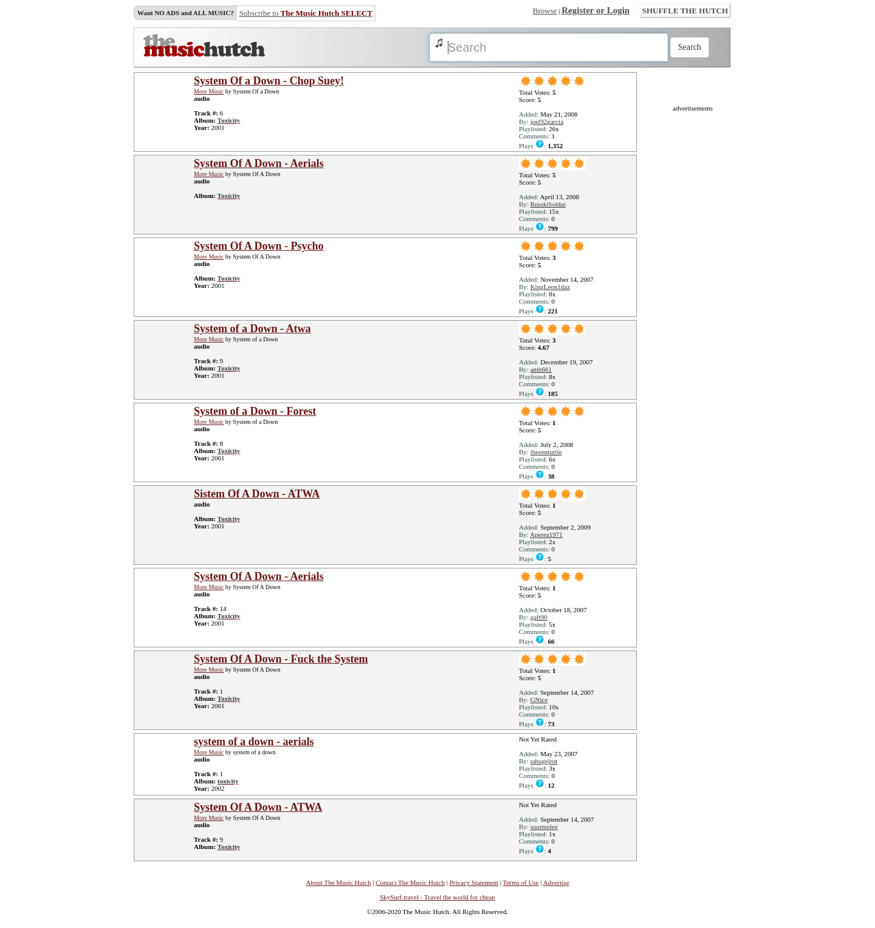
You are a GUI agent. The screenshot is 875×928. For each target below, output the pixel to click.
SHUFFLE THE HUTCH (685, 10)
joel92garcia (546, 121)
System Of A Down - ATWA (258, 807)
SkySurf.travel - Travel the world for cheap (437, 897)
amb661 (541, 369)
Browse (545, 10)
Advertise (556, 882)
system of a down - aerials (254, 741)
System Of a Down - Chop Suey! (269, 81)
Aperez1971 (546, 534)
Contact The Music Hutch (410, 882)
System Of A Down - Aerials (259, 163)
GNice (539, 699)
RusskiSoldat (548, 204)
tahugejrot (544, 761)
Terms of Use (521, 882)
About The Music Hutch (338, 882)
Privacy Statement (474, 882)
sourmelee (544, 826)
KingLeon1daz (550, 286)
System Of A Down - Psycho (259, 246)
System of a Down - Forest (255, 411)
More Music (209, 91)
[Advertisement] (692, 294)
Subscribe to (305, 13)
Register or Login (595, 10)
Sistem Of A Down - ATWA (257, 494)
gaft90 (538, 617)
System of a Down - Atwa (252, 328)
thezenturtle (546, 451)
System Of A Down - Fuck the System (281, 659)
